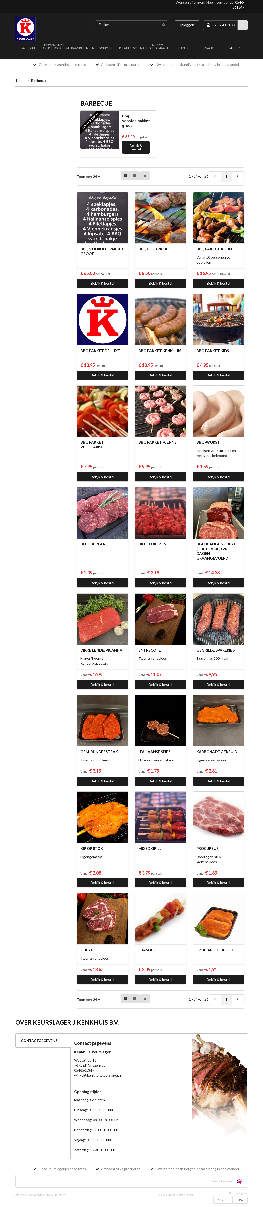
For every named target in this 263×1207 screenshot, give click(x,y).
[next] (238, 177)
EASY (240, 1200)
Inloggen (187, 25)
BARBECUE (28, 48)
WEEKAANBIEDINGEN (80, 48)
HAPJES (183, 48)
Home (20, 80)
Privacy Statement (55, 1194)
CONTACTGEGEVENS (39, 1040)
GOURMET (106, 48)
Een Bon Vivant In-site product (175, 1194)
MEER (234, 48)
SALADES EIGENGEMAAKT (157, 47)
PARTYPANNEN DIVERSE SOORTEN (54, 47)
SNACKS (208, 48)
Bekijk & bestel (136, 147)
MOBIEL (223, 1200)
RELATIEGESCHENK (131, 48)
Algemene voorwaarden (29, 1194)
